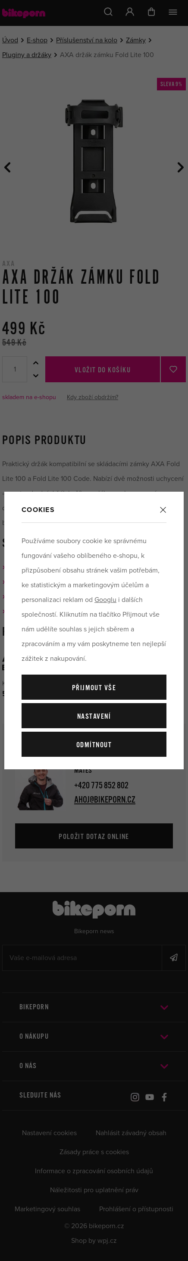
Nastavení (94, 716)
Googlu (105, 599)
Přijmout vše (94, 688)
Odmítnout (94, 745)
